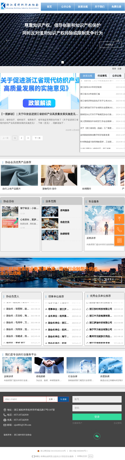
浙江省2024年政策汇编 (90, 95)
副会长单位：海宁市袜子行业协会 (59, 337)
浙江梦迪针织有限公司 (100, 303)
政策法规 (87, 76)
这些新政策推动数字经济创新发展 (95, 136)
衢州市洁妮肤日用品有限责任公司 (100, 337)
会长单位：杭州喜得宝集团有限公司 (59, 317)
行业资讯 (102, 76)
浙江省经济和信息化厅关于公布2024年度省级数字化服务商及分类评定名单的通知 (97, 102)
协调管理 (64, 234)
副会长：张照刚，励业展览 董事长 (17, 310)
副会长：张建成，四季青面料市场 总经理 (17, 337)
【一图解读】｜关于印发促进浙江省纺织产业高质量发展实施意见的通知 (97, 81)
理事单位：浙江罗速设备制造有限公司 (59, 310)
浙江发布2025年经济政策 (91, 88)
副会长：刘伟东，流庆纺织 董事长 (17, 330)
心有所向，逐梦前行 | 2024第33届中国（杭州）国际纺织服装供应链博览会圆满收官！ (29, 220)
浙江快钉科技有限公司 (100, 310)
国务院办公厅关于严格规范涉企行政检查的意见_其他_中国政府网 (97, 115)
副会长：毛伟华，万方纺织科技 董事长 (17, 323)
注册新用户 (77, 423)
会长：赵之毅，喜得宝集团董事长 (17, 303)
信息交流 (64, 222)
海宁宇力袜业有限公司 (100, 330)
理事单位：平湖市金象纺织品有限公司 (59, 303)
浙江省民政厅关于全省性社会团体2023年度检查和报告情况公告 (97, 109)
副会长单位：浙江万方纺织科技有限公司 (59, 324)
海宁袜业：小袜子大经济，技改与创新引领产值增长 (29, 208)
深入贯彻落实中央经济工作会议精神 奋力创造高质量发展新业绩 (97, 122)
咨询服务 (64, 210)
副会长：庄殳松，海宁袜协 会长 (17, 317)
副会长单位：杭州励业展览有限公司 (59, 331)
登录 (97, 416)
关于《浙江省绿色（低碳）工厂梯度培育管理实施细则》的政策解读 (97, 129)
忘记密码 (118, 423)
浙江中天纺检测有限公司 (100, 317)
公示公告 (116, 76)
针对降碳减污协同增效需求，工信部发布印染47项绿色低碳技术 (97, 143)
